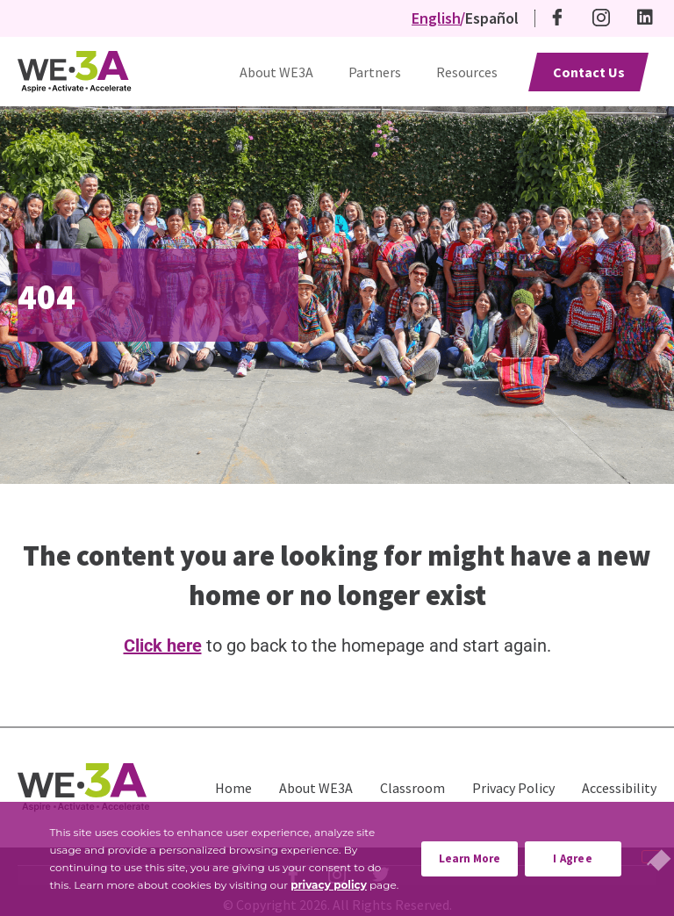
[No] (651, 856)
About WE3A (276, 72)
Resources (467, 72)
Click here (163, 645)
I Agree (572, 858)
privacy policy (328, 884)
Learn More (478, 853)
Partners (374, 72)
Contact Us (589, 72)
